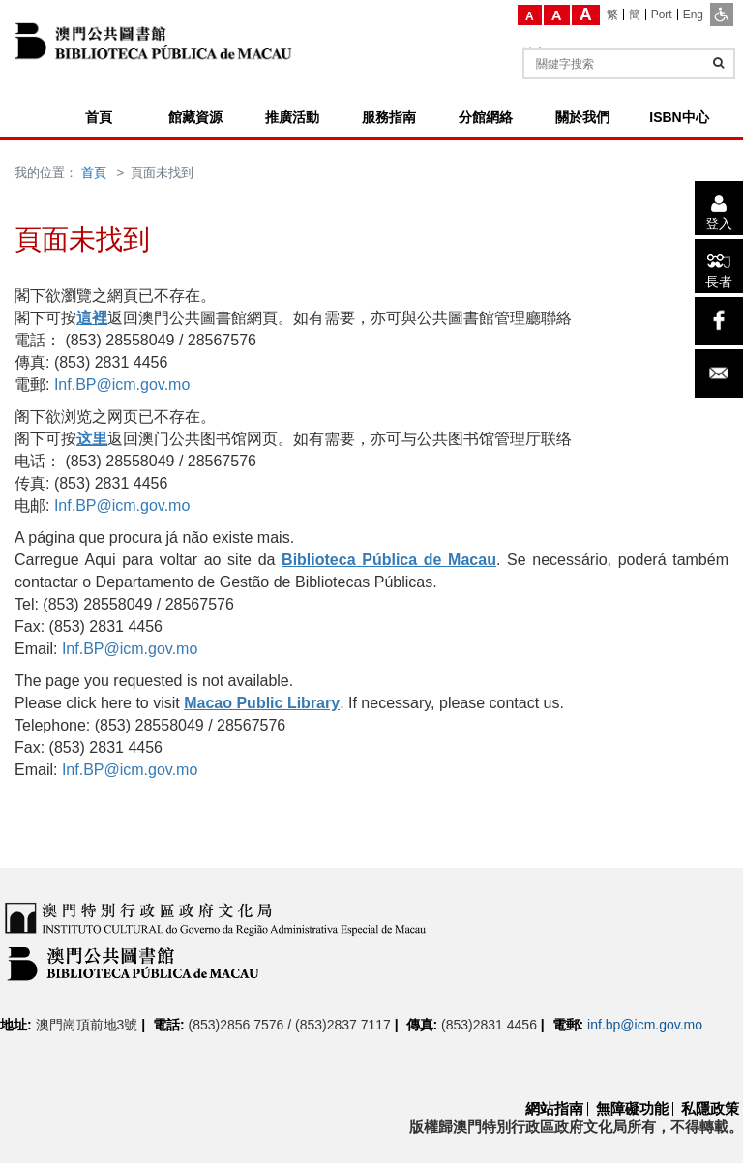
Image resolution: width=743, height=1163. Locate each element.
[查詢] (718, 63)
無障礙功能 (632, 1108)
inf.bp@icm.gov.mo (644, 1024)
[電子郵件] (719, 373)
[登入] (719, 208)
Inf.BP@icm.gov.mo (122, 384)
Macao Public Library (262, 703)
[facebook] (719, 321)
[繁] (613, 14)
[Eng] (693, 14)
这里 (91, 439)
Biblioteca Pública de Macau (389, 560)
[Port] (662, 14)
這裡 (91, 318)
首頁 (93, 172)
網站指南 (554, 1108)
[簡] (635, 14)
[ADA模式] (721, 14)
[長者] (719, 266)
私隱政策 (710, 1108)
